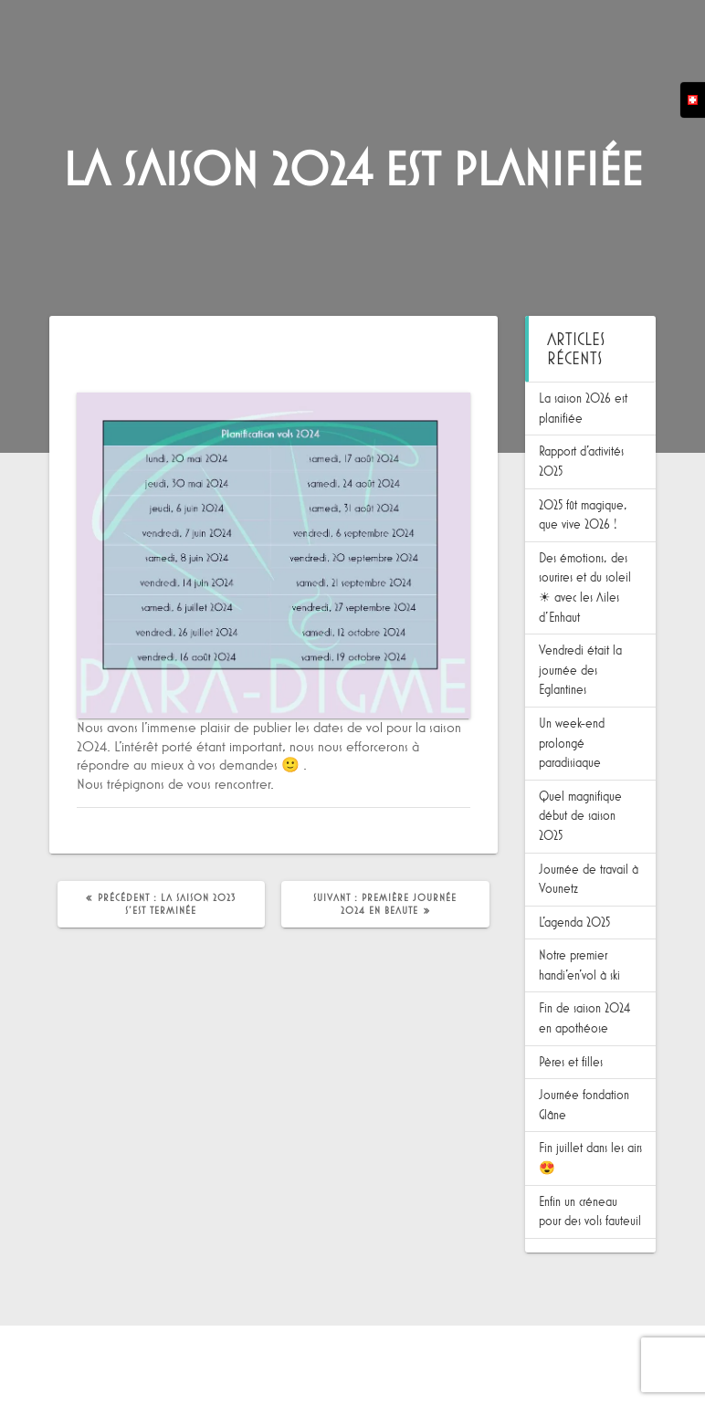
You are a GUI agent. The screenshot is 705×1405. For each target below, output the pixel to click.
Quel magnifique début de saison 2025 (580, 816)
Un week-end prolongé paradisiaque (572, 743)
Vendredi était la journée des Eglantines (580, 670)
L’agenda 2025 (574, 922)
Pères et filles (571, 1062)
